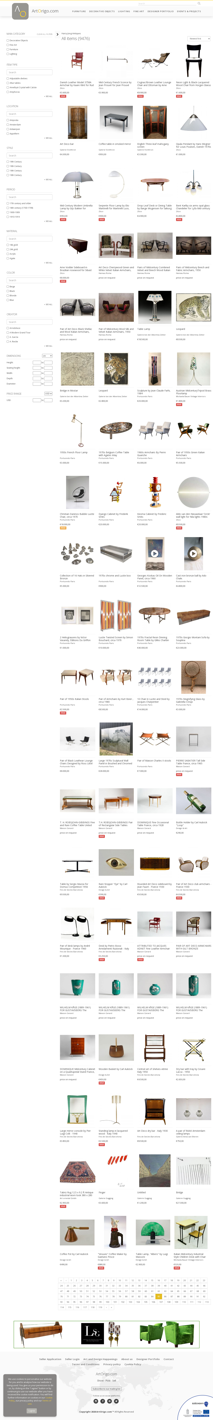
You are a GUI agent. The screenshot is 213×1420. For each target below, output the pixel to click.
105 (145, 1301)
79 (120, 1296)
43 (185, 1285)
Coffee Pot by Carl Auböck (74, 1254)
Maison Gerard (183, 766)
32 (113, 1285)
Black (11, 291)
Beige (11, 286)
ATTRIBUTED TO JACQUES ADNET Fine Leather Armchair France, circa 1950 (153, 947)
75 (94, 1296)
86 (165, 1296)
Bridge (179, 1192)
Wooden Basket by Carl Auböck (116, 1069)
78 (113, 1296)
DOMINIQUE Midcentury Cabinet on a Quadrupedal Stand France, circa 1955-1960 (77, 1071)
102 (122, 1301)
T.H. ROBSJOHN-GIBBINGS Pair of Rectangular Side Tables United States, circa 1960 (116, 824)
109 (176, 1301)
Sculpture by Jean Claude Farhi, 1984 (153, 392)
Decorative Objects (102, 11)
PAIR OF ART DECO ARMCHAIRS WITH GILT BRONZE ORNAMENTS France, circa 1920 (193, 947)
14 (145, 1280)
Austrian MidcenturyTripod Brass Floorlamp (193, 392)
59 (139, 1291)
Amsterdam (14, 124)
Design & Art (181, 828)
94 (68, 1301)
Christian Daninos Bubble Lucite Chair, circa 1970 (77, 515)
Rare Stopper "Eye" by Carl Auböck (113, 885)
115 (69, 1307)
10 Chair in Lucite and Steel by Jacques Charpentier (153, 700)
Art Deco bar (67, 143)
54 (107, 1291)
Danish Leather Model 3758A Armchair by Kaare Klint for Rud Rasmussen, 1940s (77, 84)
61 (152, 1291)
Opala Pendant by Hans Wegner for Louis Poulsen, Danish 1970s (193, 145)
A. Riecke (12, 341)
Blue (10, 300)
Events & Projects (189, 11)
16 (158, 1280)
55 (113, 1291)
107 (161, 1301)
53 (100, 1291)
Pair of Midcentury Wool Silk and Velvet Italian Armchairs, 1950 (116, 330)
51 (87, 1291)
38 (152, 1285)
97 (87, 1301)
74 (87, 1296)
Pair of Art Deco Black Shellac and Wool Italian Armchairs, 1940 (76, 330)
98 (94, 1301)
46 (204, 1285)
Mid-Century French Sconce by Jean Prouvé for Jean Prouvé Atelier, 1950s (115, 84)
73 (81, 1296)
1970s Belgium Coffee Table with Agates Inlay (114, 454)
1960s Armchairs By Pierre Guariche (151, 454)
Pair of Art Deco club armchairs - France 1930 (193, 885)
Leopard (180, 329)
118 (92, 1307)
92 (204, 1296)
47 (61, 1291)
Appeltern (13, 133)
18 (171, 1280)
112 (199, 1301)
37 (146, 1285)
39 (159, 1285)
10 (119, 1280)
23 (204, 1280)
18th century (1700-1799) (20, 207)
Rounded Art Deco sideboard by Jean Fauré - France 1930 (154, 885)
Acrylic (11, 253)
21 (191, 1280)
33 (120, 1285)
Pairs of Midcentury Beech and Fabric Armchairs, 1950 (192, 269)
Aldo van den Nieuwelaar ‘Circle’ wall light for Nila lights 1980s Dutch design (193, 516)
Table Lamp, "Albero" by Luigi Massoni (152, 1255)
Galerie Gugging (106, 1198)
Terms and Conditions (86, 1364)
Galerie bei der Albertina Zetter (151, 334)
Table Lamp (143, 329)
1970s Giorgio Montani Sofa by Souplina (193, 639)
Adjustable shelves (17, 78)
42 (178, 1285)
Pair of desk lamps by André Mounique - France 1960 (75, 947)
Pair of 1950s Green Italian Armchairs (190, 454)
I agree (31, 1410)
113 (207, 1301)
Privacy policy (112, 1364)
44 (191, 1285)
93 (61, 1301)
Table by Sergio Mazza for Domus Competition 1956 (74, 885)
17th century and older (19, 203)
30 (100, 1285)
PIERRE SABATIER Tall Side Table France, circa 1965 (190, 762)
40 (165, 1285)
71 (68, 1296)
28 (87, 1285)
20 (184, 1280)
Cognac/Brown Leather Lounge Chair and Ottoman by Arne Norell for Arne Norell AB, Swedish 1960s (154, 84)
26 (74, 1285)
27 (81, 1285)
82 (139, 1296)
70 (61, 1296)
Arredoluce (13, 328)
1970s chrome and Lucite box (115, 575)
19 (178, 1280)
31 (107, 1285)
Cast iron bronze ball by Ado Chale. (191, 577)
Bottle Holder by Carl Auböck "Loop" (191, 824)
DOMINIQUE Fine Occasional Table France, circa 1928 (153, 824)
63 (165, 1291)
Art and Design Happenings (100, 1359)
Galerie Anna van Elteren (187, 1136)
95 (74, 1301)
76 (100, 1296)
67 (191, 1291)
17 (165, 1280)
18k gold (12, 244)
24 (61, 1285)
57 (126, 1291)
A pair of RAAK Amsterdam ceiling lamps (190, 1132)
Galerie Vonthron (68, 149)
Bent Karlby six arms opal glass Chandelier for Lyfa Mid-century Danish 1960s (193, 207)
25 (68, 1285)
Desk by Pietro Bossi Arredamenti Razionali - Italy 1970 (114, 947)
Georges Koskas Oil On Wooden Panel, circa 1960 (154, 577)
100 (107, 1301)
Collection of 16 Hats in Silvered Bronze (77, 577)
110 (184, 1301)
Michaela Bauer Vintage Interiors (191, 396)
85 (159, 1296)
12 (132, 1280)
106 (153, 1301)
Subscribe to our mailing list (106, 1388)
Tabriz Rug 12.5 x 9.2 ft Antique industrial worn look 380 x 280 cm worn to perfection (76, 1194)
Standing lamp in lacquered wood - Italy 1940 (113, 1132)
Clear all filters (44, 34)
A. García (12, 337)
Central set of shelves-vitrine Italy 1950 (152, 1070)
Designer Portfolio (161, 11)
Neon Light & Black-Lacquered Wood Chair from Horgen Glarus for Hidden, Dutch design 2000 (193, 84)
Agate (11, 258)
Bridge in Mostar (69, 390)
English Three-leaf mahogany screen (153, 145)
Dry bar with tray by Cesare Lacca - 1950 (190, 1070)
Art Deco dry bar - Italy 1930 (152, 1130)
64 (172, 1291)
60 (146, 1291)
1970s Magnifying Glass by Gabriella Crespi (190, 700)
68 (198, 1291)
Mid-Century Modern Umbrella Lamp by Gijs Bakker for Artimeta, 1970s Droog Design (76, 207)
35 (133, 1285)
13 (139, 1280)
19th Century (14, 161)
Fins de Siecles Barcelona (71, 890)
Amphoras (13, 92)
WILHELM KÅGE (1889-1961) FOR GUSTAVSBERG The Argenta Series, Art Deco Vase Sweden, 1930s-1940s (76, 1009)
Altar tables (13, 83)
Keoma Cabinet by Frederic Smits (151, 515)
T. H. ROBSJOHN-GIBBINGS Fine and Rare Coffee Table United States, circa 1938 (77, 824)
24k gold (12, 249)
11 (126, 1280)
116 (77, 1307)
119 (100, 1307)
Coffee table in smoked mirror (115, 143)
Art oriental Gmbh (68, 1198)
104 (138, 1301)
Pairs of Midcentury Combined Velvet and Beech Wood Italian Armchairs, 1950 (153, 269)
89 (185, 1296)
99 (100, 1301)
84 (152, 1296)
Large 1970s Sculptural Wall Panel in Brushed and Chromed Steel (115, 762)
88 (178, 1296)
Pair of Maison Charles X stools (154, 760)
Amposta (12, 120)
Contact (169, 1359)
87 (172, 1296)
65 (178, 1291)
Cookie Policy (132, 1364)
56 (120, 1291)
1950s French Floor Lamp (74, 452)
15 (152, 1280)
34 (126, 1285)
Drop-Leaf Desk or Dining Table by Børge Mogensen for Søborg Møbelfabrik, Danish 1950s (154, 207)
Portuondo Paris (144, 396)
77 (107, 1296)
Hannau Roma (105, 273)
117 (85, 1307)
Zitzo (62, 88)
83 (146, 1296)
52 (94, 1291)
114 (62, 1307)
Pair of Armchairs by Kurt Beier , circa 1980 (116, 700)
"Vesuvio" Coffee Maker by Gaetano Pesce (112, 1255)
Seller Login (72, 1359)
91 (198, 1296)
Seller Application (50, 1359)
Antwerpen (13, 129)
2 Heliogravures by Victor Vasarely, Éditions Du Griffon (75, 639)
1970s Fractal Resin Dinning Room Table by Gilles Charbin (153, 639)
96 (81, 1301)
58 (133, 1291)
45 (198, 1285)
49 (74, 1291)
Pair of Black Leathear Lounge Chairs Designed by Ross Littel (76, 762)
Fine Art (138, 11)
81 (133, 1296)
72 (74, 1296)
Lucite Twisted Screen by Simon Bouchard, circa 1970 (116, 639)
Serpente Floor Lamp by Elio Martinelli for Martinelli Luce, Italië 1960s (114, 207)
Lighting (124, 11)
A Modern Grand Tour (18, 332)
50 (81, 1291)
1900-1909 (13, 212)
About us (127, 1359)
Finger (102, 1192)
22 (197, 1280)
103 (130, 1301)
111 (191, 1301)
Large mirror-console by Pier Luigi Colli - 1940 (75, 1132)
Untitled (141, 1192)
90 (191, 1296)
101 (115, 1301)
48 (68, 1291)
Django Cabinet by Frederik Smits (113, 515)
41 (172, 1285)
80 (126, 1296)
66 (185, 1291)
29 (94, 1285)
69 (204, 1291)
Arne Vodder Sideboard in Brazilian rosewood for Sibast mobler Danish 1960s (76, 269)
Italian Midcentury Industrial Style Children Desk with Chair (190, 1255)
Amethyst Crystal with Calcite (22, 87)
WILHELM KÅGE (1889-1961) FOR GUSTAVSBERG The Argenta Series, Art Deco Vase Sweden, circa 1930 (192, 1009)
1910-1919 (13, 216)
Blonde (11, 295)
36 (139, 1285)
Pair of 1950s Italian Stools (74, 699)
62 (159, 1291)
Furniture (79, 11)
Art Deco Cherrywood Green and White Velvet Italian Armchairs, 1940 (116, 269)
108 (168, 1301)
